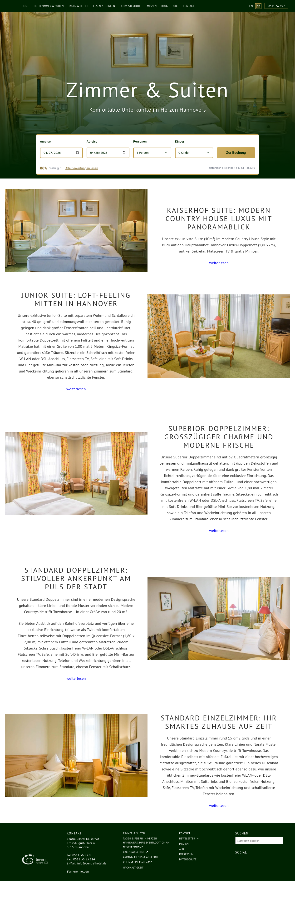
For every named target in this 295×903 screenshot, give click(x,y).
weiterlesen (218, 262)
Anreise (45, 141)
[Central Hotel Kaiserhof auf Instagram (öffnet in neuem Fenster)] (247, 861)
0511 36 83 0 (81, 855)
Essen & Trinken (106, 6)
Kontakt (190, 6)
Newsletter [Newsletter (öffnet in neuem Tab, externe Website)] (187, 838)
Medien (184, 843)
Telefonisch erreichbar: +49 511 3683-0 (231, 167)
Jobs (177, 6)
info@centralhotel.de (92, 863)
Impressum (186, 854)
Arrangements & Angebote (141, 857)
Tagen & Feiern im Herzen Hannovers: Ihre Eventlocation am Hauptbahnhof (146, 842)
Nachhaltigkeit (133, 867)
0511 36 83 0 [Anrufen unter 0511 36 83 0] (276, 6)
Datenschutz (188, 859)
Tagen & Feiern (80, 6)
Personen (140, 141)
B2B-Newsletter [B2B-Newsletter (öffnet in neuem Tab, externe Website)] (133, 851)
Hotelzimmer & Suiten (50, 6)
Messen (153, 6)
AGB (181, 849)
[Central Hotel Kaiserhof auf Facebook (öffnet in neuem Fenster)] (240, 861)
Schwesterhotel (132, 6)
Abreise (92, 141)
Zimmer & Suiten (134, 833)
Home (26, 6)
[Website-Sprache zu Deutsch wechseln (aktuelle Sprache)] (258, 6)
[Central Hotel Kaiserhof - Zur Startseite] (8, 6)
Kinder (179, 141)
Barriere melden (78, 871)
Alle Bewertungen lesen (81, 168)
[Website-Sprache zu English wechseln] (251, 6)
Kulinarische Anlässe (137, 862)
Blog (166, 6)
